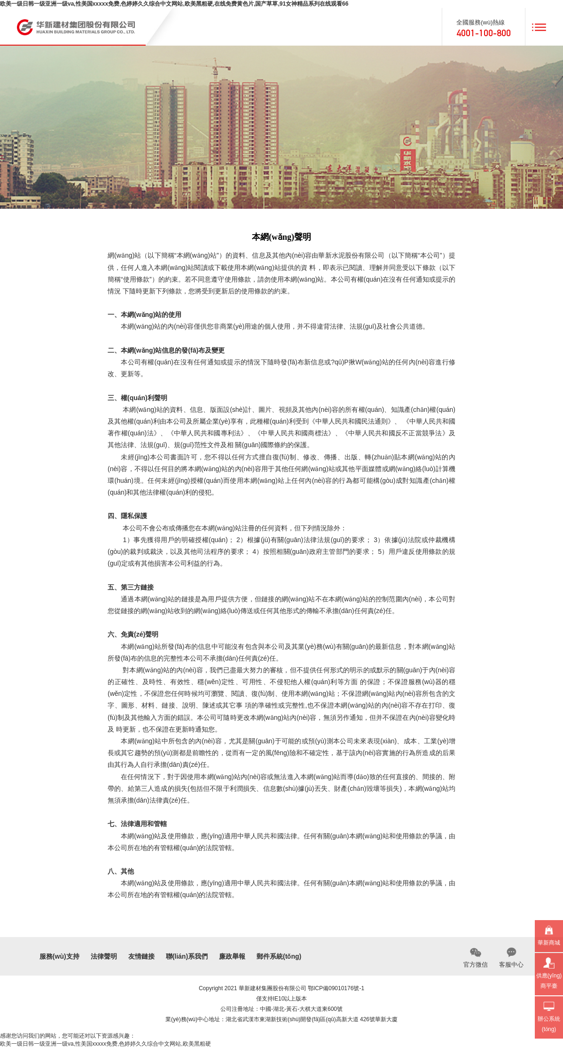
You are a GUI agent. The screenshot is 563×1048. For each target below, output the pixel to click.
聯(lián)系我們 (187, 956)
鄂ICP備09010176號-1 (336, 988)
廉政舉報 (232, 956)
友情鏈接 (141, 956)
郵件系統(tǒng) (279, 956)
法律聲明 (104, 956)
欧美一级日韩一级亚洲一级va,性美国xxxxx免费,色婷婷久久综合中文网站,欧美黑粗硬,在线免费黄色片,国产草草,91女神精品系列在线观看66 (174, 3)
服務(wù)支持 (59, 956)
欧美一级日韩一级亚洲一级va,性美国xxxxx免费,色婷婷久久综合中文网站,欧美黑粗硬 (105, 1043)
